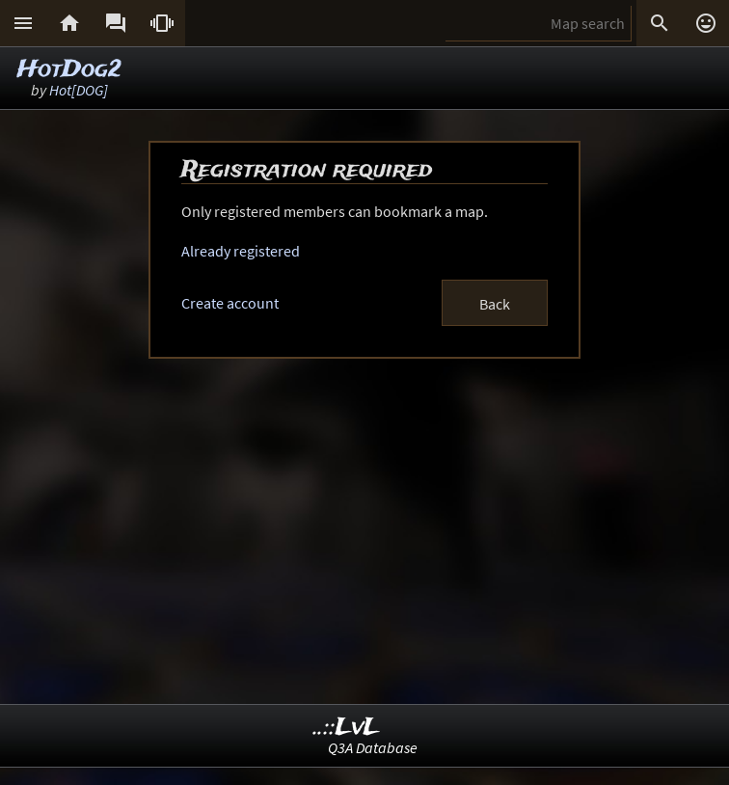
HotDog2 (69, 70)
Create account (230, 302)
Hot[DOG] (78, 89)
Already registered (240, 250)
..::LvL (346, 727)
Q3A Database (373, 747)
